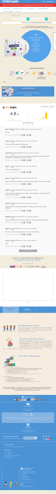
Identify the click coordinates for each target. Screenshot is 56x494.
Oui (23, 135)
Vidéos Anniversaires (27, 316)
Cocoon (18, 11)
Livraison (26, 491)
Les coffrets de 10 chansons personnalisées (15, 446)
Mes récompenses (9, 457)
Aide (44, 1)
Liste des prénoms (26, 479)
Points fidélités (25, 477)
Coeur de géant (29, 8)
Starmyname (6, 8)
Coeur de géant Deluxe (42, 8)
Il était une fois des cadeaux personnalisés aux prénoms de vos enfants (28, 473)
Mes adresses (8, 454)
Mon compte (7, 450)
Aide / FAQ (35, 492)
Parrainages (25, 476)
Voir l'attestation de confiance (47, 106)
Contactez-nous (18, 491)
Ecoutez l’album (28, 94)
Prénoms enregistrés (8, 11)
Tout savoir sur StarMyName (28, 469)
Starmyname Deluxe (18, 8)
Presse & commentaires (27, 309)
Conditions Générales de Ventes (23, 492)
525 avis (4, 81)
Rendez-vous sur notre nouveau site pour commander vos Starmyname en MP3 (28, 5)
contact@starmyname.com (27, 486)
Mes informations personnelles (12, 455)
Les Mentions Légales (35, 491)
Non (29, 135)
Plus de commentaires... (28, 250)
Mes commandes (9, 452)
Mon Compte (50, 1)
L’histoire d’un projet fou (10, 316)
